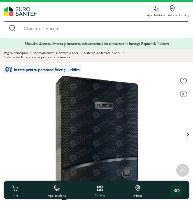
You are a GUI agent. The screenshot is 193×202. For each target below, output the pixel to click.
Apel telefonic (156, 11)
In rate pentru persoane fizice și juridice (42, 69)
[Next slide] (187, 134)
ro (176, 190)
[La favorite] (183, 81)
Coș (15, 190)
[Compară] (183, 94)
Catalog (184, 14)
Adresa (172, 11)
